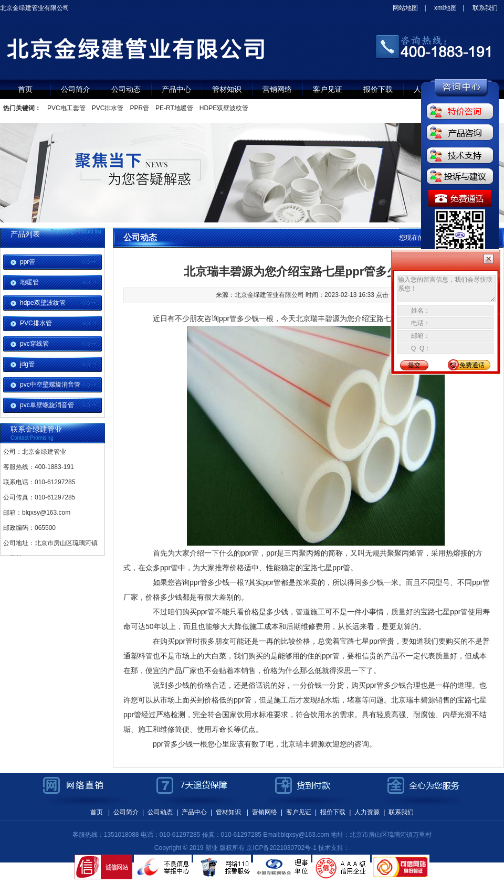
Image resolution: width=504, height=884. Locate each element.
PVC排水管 (108, 108)
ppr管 (27, 261)
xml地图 (445, 8)
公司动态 (126, 89)
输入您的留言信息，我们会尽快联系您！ (446, 288)
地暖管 (29, 282)
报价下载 (378, 89)
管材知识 (227, 89)
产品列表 (25, 234)
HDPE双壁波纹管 (224, 108)
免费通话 (472, 365)
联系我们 (485, 8)
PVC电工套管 (66, 108)
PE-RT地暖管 (174, 108)
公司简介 (75, 89)
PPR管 (139, 108)
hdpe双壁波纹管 (43, 302)
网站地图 (405, 8)
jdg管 (27, 364)
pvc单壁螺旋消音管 (47, 405)
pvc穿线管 (34, 343)
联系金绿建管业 (36, 429)
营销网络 (277, 89)
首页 (25, 89)
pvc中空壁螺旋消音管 (50, 384)
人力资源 (367, 812)
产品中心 (176, 89)
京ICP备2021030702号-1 (281, 847)
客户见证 (327, 89)
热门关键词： (22, 108)
